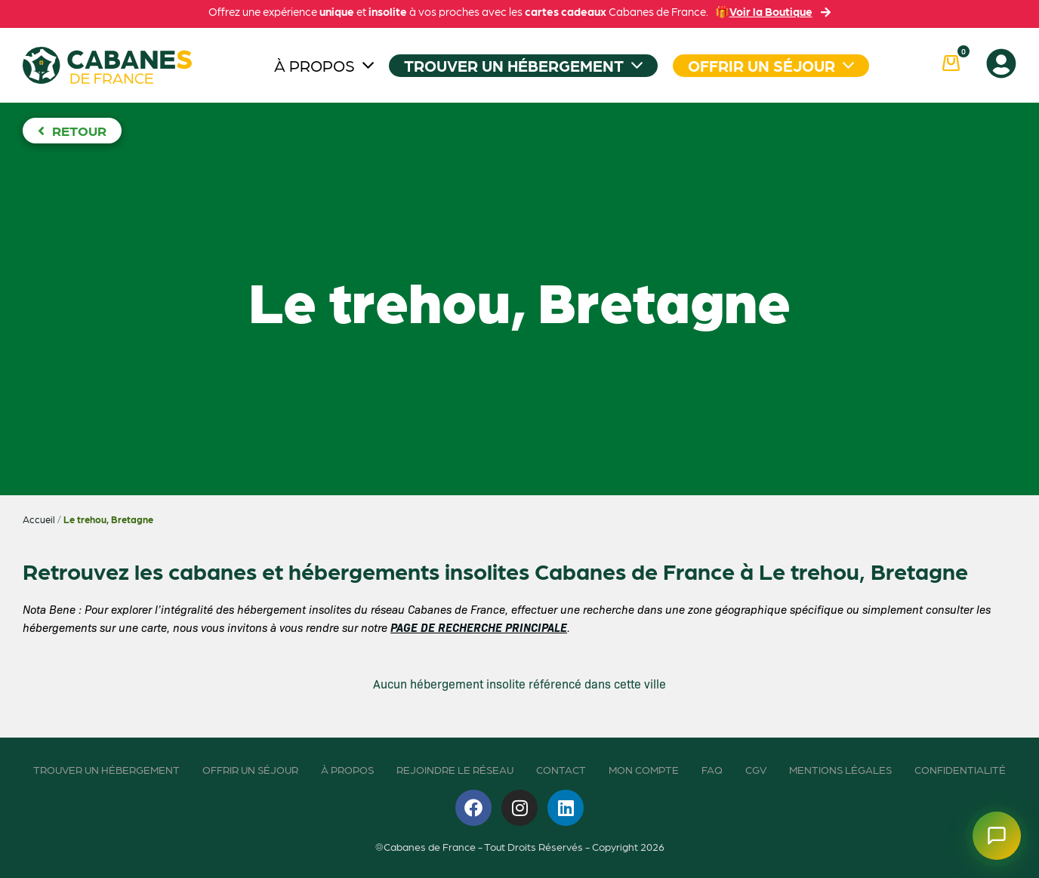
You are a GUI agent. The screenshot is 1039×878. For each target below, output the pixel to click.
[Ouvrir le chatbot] (997, 836)
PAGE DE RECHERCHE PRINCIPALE (478, 627)
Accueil (39, 519)
